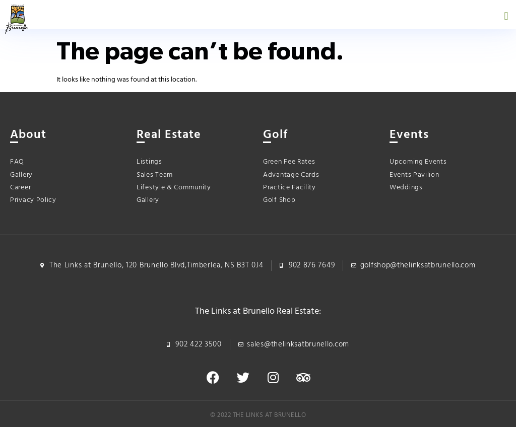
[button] (506, 16)
